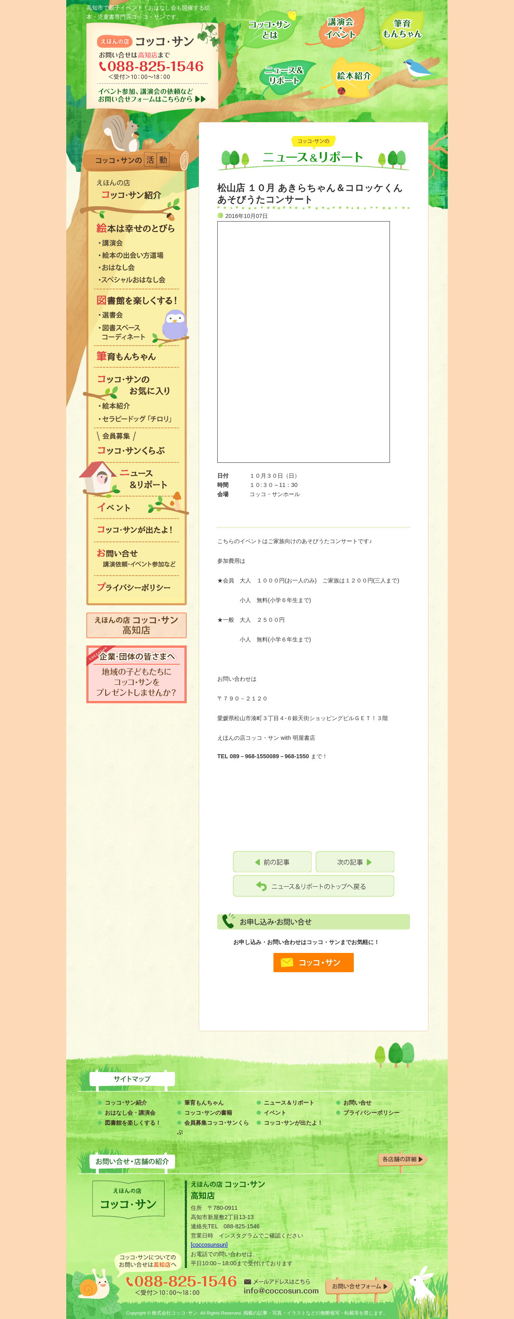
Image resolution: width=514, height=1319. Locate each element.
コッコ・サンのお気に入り (136, 386)
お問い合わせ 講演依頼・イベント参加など (136, 558)
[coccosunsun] (209, 1245)
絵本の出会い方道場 (136, 256)
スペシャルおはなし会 (136, 281)
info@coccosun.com (281, 1286)
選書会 (136, 316)
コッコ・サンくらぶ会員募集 (136, 445)
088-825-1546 (181, 1285)
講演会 (136, 244)
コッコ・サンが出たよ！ (136, 530)
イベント (136, 507)
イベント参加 (152, 95)
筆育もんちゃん (396, 29)
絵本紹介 (350, 77)
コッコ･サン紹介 (126, 1102)
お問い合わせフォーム (359, 1286)
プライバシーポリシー (136, 587)
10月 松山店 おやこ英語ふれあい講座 (272, 861)
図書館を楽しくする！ (136, 300)
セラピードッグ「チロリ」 (136, 419)
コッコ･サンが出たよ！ (293, 1123)
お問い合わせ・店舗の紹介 (257, 1160)
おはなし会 (136, 268)
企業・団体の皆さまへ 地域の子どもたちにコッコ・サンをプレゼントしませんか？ (136, 674)
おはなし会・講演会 (130, 1112)
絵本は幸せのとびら (136, 228)
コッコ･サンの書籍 (208, 1112)
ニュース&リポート (136, 479)
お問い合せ (357, 1102)
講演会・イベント (335, 29)
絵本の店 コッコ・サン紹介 (136, 190)
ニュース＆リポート (288, 77)
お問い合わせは (152, 68)
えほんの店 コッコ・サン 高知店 (136, 625)
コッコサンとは (267, 29)
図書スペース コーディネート (136, 334)
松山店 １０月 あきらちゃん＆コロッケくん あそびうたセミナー (355, 861)
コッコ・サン (145, 41)
